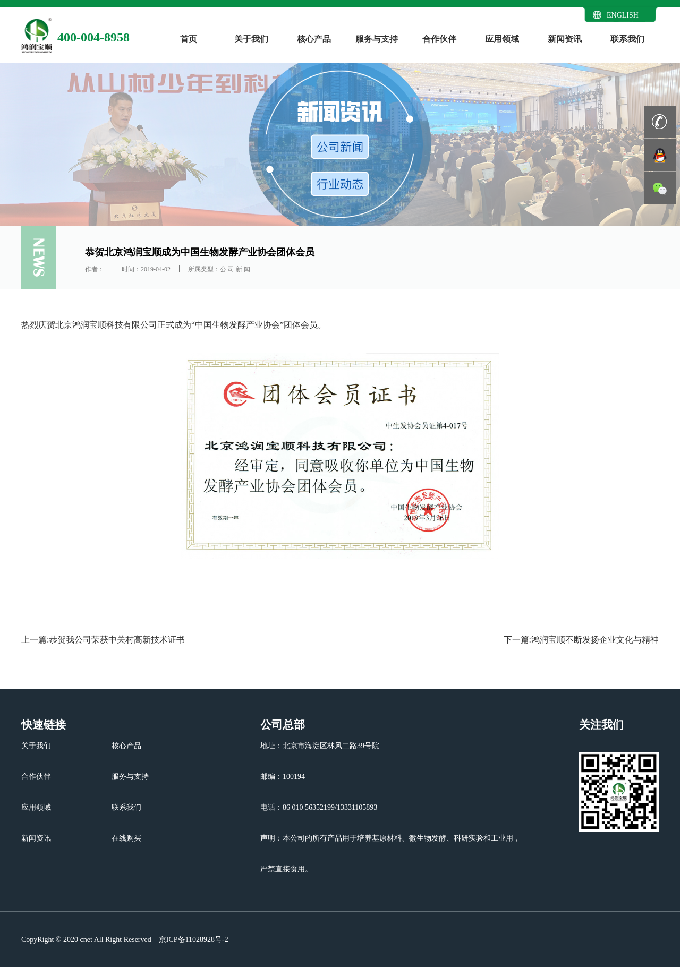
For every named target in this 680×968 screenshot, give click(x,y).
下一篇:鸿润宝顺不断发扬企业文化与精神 (581, 639)
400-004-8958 (93, 37)
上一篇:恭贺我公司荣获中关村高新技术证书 (103, 639)
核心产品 (314, 39)
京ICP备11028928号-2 (192, 940)
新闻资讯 (565, 39)
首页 (188, 39)
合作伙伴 (439, 39)
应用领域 (502, 39)
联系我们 (627, 39)
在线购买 (126, 838)
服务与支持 (376, 39)
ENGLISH (623, 15)
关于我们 (251, 39)
